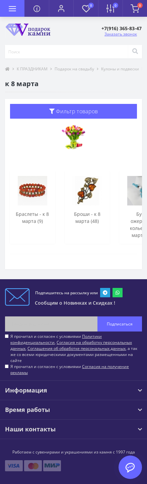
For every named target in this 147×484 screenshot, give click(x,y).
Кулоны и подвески (120, 69)
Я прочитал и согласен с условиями (69, 369)
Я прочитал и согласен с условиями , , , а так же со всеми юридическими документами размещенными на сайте (73, 348)
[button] (61, 8)
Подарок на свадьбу (74, 69)
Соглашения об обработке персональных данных (76, 348)
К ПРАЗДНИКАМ (32, 69)
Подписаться (120, 324)
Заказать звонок (120, 34)
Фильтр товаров (73, 111)
